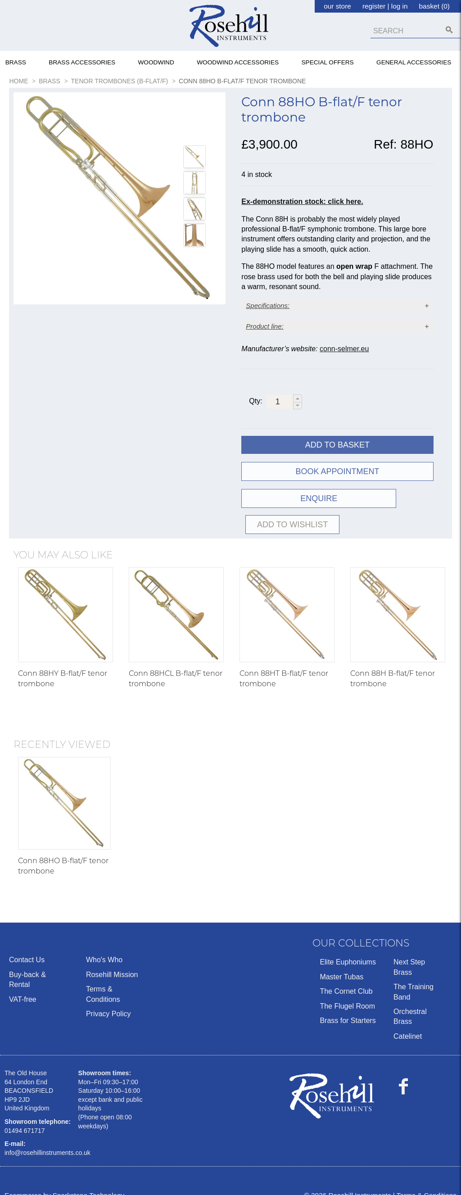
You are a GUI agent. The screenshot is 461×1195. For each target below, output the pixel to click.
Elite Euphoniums (348, 948)
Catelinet (407, 1023)
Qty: (255, 413)
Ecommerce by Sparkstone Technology (64, 1182)
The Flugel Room (347, 992)
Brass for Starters (347, 1007)
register (373, 6)
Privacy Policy (108, 1000)
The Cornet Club (346, 978)
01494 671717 (25, 1117)
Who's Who (104, 946)
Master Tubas (341, 963)
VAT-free (22, 986)
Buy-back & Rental (27, 966)
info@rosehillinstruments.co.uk (47, 1139)
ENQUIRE (288, 511)
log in (399, 6)
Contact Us (27, 946)
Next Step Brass (409, 953)
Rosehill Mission (112, 961)
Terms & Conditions (103, 980)
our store (337, 6)
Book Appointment (337, 484)
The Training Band (413, 978)
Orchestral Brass (410, 1003)
